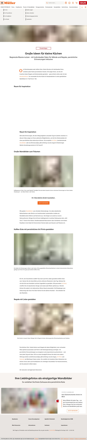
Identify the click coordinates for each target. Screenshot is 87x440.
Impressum (72, 438)
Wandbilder (23, 143)
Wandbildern (29, 211)
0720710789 (52, 431)
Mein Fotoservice (16, 426)
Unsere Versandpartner (34, 420)
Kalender (22, 359)
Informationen (31, 426)
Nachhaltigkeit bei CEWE (67, 420)
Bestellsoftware (24, 76)
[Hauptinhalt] (43, 214)
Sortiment (47, 426)
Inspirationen (64, 426)
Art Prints (54, 140)
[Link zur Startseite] (15, 3)
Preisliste (36, 438)
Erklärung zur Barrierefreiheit (80, 438)
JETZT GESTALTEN (43, 203)
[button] (73, 3)
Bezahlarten (15, 420)
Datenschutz (66, 438)
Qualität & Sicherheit (50, 420)
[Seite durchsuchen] (55, 3)
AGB (62, 438)
